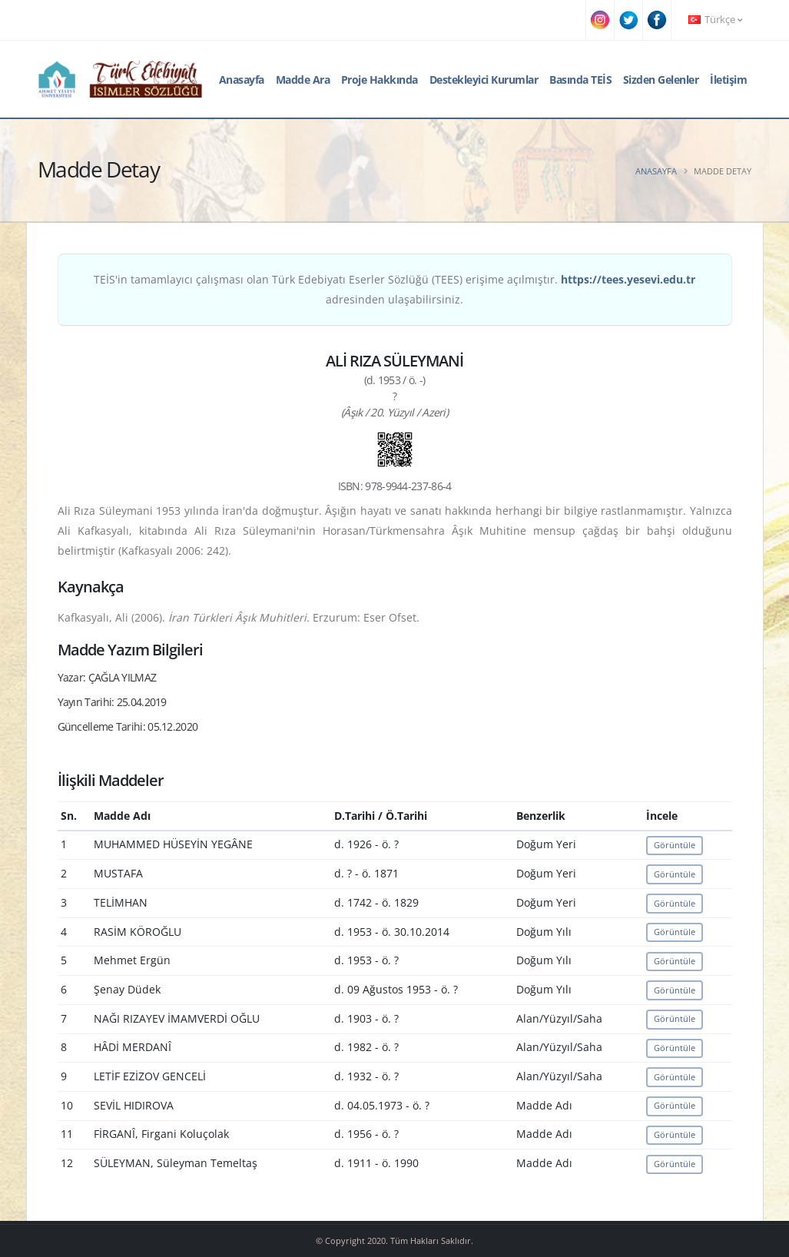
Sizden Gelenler (661, 79)
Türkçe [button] (715, 19)
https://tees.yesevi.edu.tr (628, 279)
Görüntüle (674, 845)
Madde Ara (303, 79)
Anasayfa (241, 79)
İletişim (728, 79)
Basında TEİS (580, 79)
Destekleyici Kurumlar (484, 79)
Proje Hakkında (379, 79)
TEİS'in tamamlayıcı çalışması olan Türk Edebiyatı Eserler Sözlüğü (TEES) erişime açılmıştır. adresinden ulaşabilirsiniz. (394, 289)
